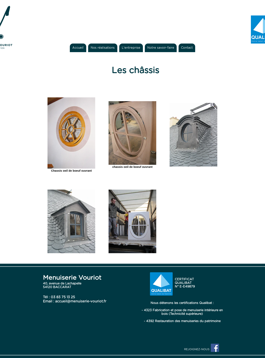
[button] (102, 48)
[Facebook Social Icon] (215, 348)
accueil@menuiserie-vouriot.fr (80, 301)
